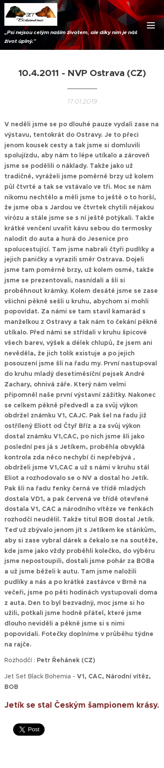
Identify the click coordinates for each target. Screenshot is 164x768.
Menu (151, 25)
